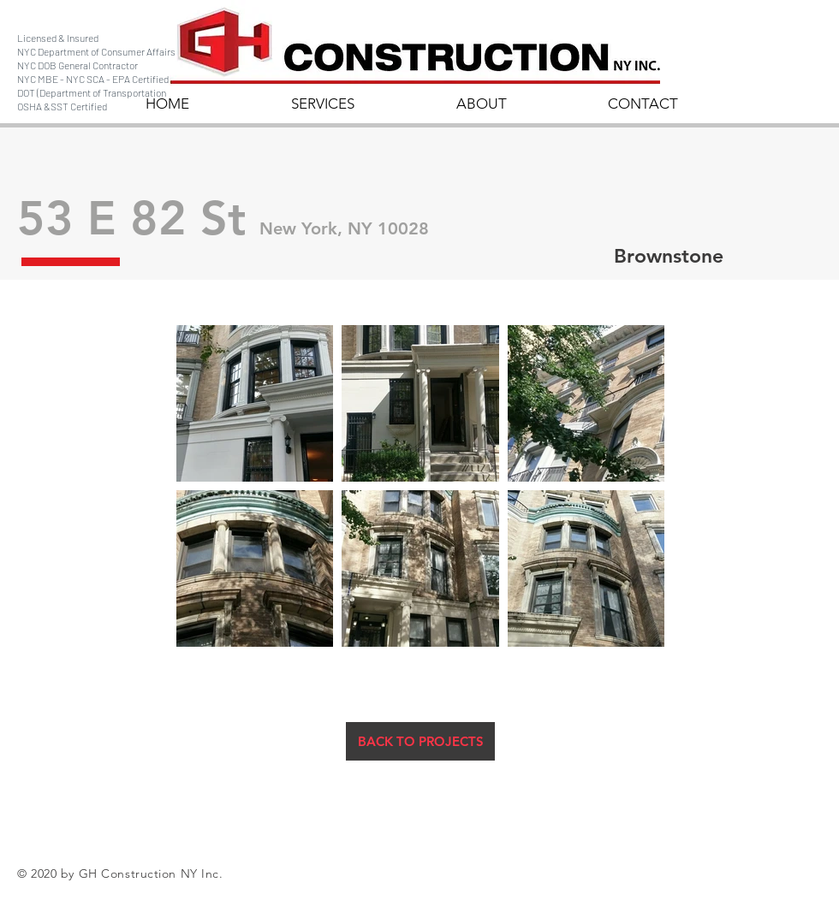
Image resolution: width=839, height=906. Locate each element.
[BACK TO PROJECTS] (420, 741)
